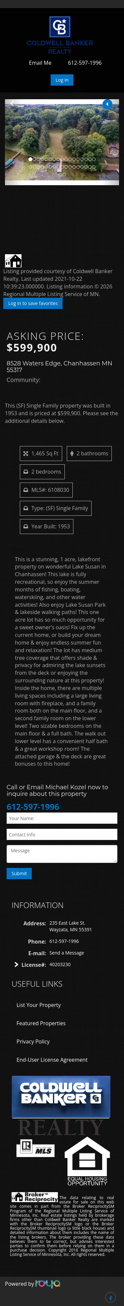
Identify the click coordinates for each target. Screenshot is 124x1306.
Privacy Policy (33, 1041)
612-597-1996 (85, 62)
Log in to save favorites (33, 303)
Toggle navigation (14, 24)
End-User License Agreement (52, 1059)
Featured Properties (41, 1023)
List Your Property (39, 1005)
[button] (13, 142)
